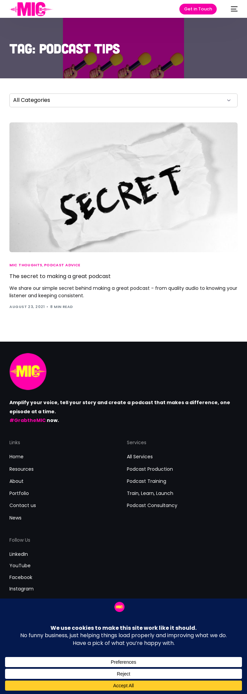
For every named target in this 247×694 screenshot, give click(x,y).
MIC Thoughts (25, 265)
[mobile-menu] (231, 9)
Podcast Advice (62, 265)
